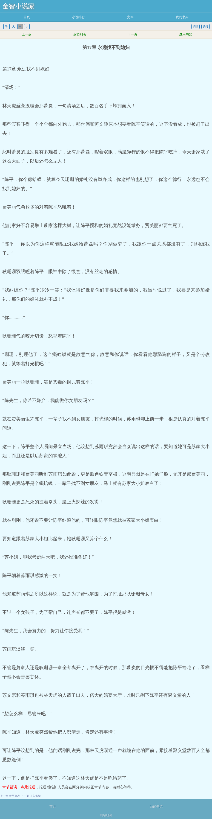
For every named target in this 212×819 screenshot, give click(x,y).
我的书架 (182, 17)
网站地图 (106, 815)
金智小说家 (18, 6)
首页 (26, 17)
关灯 (205, 26)
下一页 (132, 34)
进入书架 (185, 34)
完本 (130, 17)
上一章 (26, 34)
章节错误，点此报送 (18, 787)
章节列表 (79, 34)
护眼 (195, 26)
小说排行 (78, 17)
